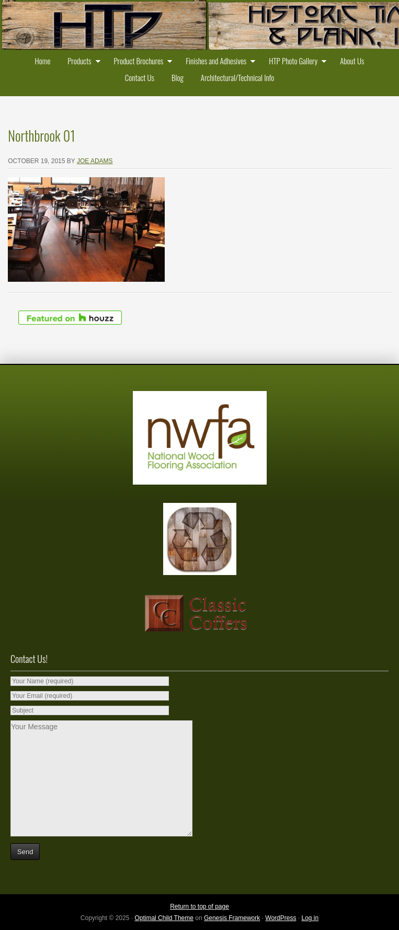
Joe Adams (95, 161)
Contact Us (139, 77)
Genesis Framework (232, 918)
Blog (178, 77)
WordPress (280, 918)
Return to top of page (199, 906)
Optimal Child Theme (163, 918)
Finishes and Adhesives (218, 62)
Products (81, 62)
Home (43, 60)
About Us (352, 60)
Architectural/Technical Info (237, 77)
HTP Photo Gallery (295, 62)
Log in (309, 918)
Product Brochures (140, 62)
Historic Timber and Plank (199, 26)
